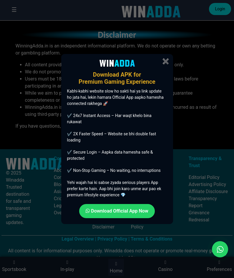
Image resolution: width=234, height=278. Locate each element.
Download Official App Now (117, 211)
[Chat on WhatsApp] (220, 249)
